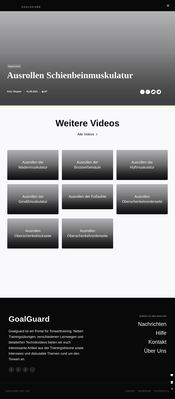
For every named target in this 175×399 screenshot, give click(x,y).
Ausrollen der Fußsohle (87, 196)
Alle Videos (87, 134)
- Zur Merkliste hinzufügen (172, 375)
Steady (32, 369)
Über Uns (155, 351)
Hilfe (172, 389)
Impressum (144, 391)
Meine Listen (172, 382)
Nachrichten (152, 324)
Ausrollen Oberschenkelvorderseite (142, 199)
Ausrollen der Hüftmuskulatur (142, 164)
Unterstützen (153, 92)
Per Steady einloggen (172, 396)
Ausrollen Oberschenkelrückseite (32, 233)
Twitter (142, 92)
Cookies (130, 391)
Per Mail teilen (159, 92)
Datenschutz (161, 391)
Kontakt (157, 342)
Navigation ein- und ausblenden (168, 5)
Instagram (25, 369)
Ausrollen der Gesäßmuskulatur (32, 199)
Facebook (148, 92)
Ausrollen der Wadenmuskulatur (33, 164)
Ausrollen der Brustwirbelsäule (87, 164)
